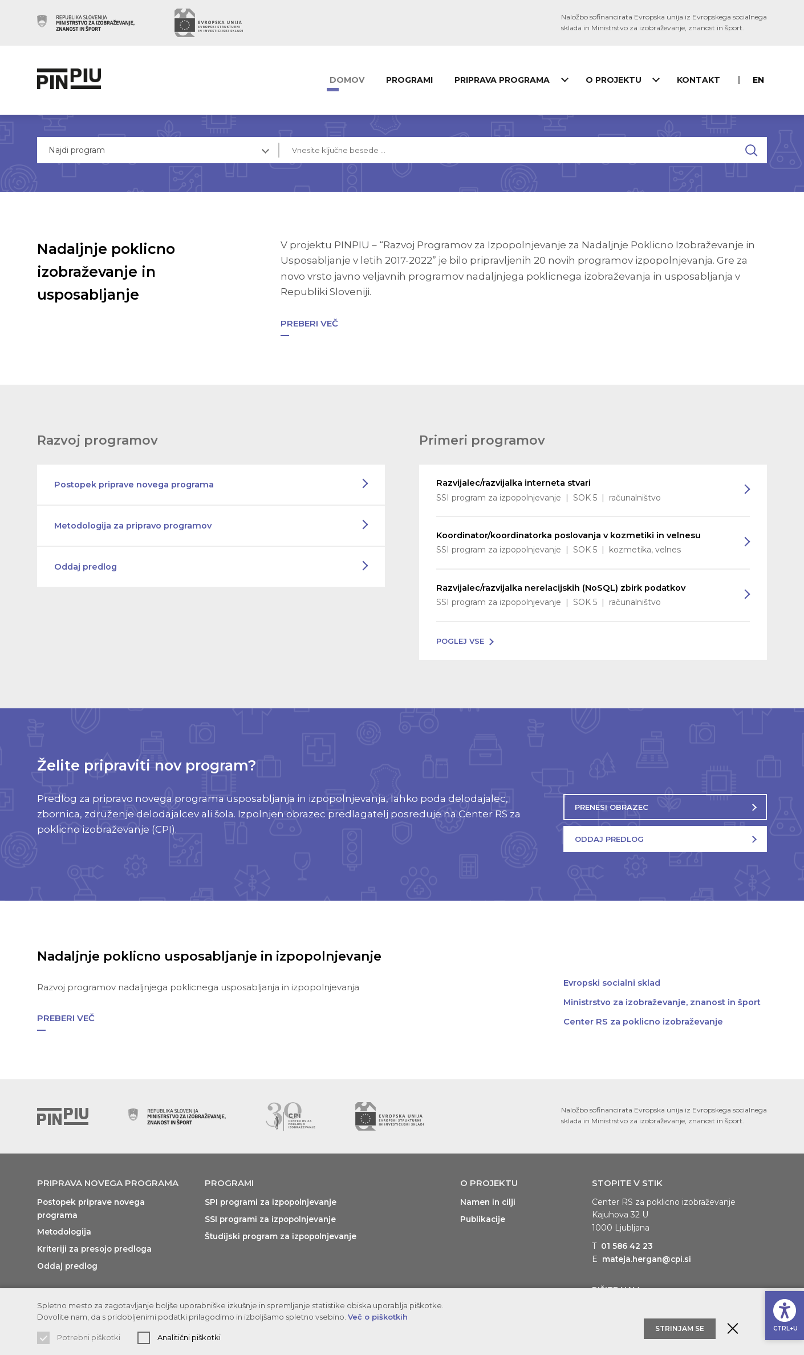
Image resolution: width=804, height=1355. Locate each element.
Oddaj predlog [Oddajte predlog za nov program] (609, 833)
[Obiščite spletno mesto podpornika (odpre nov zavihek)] (86, 23)
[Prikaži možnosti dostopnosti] (784, 1313)
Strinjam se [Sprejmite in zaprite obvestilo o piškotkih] (679, 1321)
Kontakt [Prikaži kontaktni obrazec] (698, 80)
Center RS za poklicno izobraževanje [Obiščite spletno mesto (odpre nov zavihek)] (643, 1016)
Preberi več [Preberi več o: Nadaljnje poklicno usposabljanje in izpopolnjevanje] (66, 1012)
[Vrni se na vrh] (62, 1111)
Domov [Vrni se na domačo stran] (359, 80)
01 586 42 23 (627, 1241)
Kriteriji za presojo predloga (96, 1243)
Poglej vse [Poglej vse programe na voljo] (460, 635)
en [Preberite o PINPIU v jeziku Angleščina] (761, 80)
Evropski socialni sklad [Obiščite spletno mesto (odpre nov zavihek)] (612, 977)
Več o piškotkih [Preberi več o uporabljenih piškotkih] (378, 1316)
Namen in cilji (488, 1197)
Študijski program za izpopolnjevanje (283, 1230)
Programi (416, 80)
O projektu (615, 80)
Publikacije (483, 1214)
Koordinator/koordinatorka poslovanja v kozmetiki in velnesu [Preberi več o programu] (581, 538)
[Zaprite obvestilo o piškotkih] (732, 1321)
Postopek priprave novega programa (135, 478)
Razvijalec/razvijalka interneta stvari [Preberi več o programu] (581, 485)
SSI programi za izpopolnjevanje (272, 1214)
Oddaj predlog (86, 560)
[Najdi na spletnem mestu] (754, 150)
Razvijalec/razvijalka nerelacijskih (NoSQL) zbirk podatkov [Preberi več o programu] (581, 591)
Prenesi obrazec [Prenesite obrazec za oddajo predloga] (611, 801)
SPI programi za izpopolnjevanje (273, 1197)
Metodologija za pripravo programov (134, 519)
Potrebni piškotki (88, 1337)
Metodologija (65, 1226)
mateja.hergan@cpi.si (648, 1254)
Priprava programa (505, 80)
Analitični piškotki (189, 1337)
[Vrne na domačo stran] (72, 79)
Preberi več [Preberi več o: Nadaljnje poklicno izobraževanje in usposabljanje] (309, 317)
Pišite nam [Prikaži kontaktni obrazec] (616, 1284)
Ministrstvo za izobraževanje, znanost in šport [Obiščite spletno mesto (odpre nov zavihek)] (662, 996)
